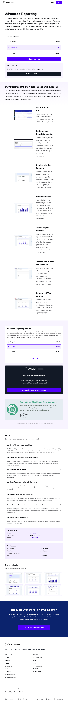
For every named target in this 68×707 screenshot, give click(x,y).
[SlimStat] (49, 703)
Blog (34, 667)
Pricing (7, 667)
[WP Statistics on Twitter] (21, 703)
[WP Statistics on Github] (26, 703)
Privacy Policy (8, 696)
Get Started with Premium (34, 74)
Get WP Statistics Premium (34, 631)
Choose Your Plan (34, 59)
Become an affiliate (10, 681)
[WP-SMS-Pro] (40, 703)
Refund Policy (37, 676)
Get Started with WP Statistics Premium (34, 390)
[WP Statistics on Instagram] (23, 703)
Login (52, 2)
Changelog (35, 542)
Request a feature (10, 678)
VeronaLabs (33, 537)
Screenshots (8, 670)
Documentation (37, 662)
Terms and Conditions (19, 696)
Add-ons (7, 10)
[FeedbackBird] (58, 703)
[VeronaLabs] (9, 703)
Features (7, 662)
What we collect (37, 670)
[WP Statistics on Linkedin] (18, 703)
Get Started (59, 2)
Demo (6, 673)
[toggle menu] (64, 3)
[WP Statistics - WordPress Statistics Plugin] (8, 2)
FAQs (34, 665)
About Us (35, 673)
